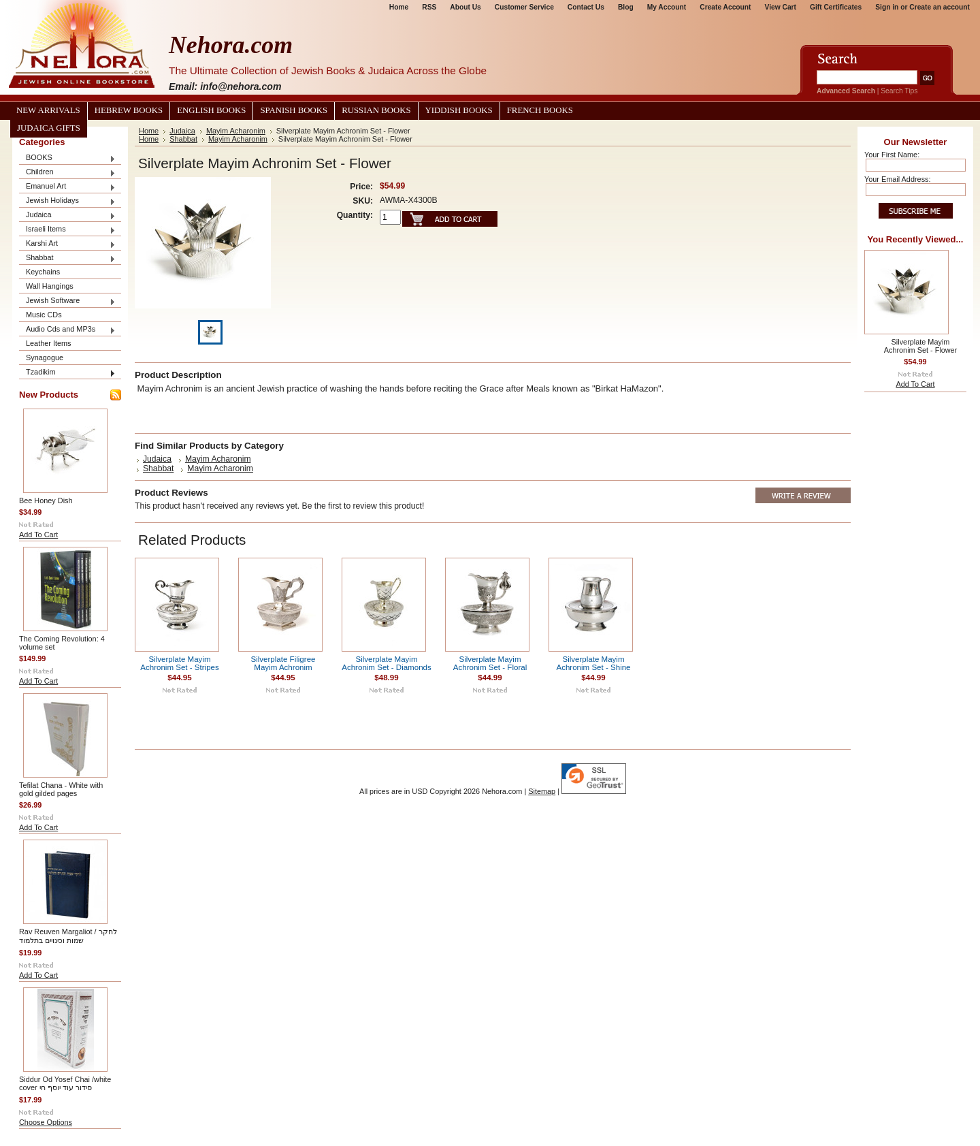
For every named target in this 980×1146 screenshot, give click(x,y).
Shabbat (67, 258)
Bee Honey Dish (46, 500)
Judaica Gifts (48, 128)
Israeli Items (67, 230)
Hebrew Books (129, 110)
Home (398, 7)
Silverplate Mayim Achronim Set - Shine (593, 663)
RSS (429, 7)
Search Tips (899, 91)
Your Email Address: (897, 179)
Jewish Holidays (67, 201)
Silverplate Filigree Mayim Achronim (283, 663)
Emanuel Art (67, 187)
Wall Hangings (50, 286)
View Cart (780, 7)
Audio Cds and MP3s (67, 330)
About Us (465, 7)
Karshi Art (67, 244)
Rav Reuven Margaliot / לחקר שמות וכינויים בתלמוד (68, 935)
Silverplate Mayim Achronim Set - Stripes (179, 663)
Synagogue (44, 357)
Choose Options (45, 1122)
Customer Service (524, 7)
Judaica (67, 215)
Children (67, 173)
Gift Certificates (836, 7)
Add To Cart (38, 534)
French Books (540, 110)
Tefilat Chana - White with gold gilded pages (61, 789)
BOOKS (67, 158)
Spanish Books (293, 110)
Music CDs (44, 315)
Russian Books (376, 110)
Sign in (886, 7)
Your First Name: (891, 154)
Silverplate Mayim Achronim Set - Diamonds (386, 663)
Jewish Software (67, 301)
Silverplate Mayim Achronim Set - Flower (921, 346)
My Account (667, 7)
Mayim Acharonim (235, 131)
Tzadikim (67, 373)
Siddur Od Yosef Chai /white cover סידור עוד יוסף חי (65, 1083)
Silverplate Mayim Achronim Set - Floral (490, 663)
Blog (626, 7)
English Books (211, 110)
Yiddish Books (459, 110)
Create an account (939, 7)
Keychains (43, 272)
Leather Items (48, 343)
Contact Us (586, 7)
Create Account (725, 7)
